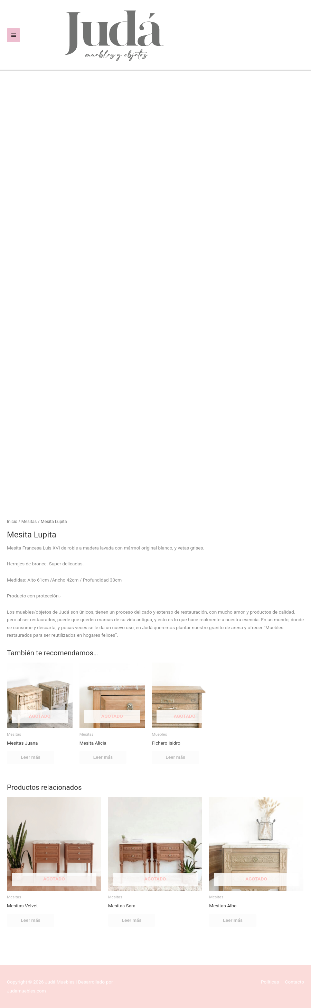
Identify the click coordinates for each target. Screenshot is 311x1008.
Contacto (294, 982)
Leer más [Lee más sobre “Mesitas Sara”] (132, 920)
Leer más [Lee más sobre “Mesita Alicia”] (103, 757)
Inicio (12, 521)
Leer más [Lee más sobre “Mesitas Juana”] (30, 757)
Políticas (270, 982)
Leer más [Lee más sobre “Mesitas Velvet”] (30, 920)
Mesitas (29, 521)
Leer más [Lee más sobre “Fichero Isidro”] (175, 757)
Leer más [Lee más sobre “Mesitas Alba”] (233, 920)
